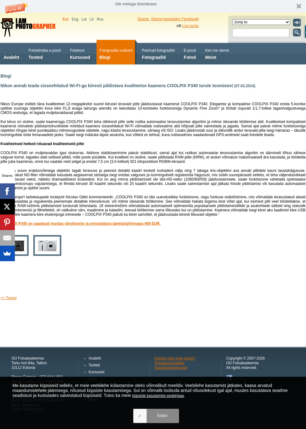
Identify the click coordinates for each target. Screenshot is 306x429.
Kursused (80, 53)
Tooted (45, 53)
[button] (153, 6)
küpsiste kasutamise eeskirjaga (158, 396)
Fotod (190, 53)
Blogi (116, 53)
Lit (92, 19)
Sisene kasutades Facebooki (175, 19)
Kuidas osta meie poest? (175, 358)
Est (66, 19)
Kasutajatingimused (171, 367)
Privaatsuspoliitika (170, 363)
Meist (217, 53)
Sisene (143, 19)
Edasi (162, 415)
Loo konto (190, 26)
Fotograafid (158, 53)
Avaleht (11, 53)
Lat (84, 19)
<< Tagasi (9, 298)
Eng (75, 19)
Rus (100, 19)
